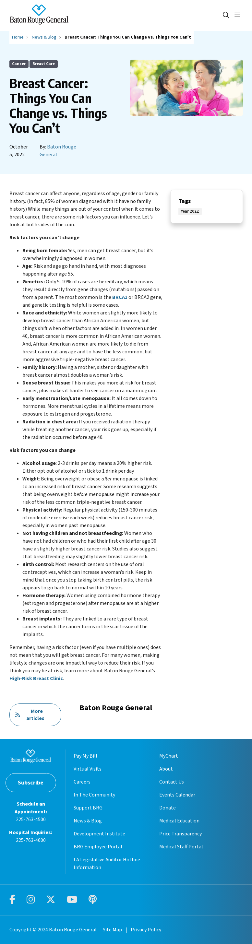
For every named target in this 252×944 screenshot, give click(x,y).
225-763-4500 (31, 819)
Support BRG (88, 807)
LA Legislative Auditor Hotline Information (107, 863)
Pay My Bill (85, 756)
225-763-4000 (31, 840)
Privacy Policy (146, 929)
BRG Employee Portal (98, 846)
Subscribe (30, 783)
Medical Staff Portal (181, 846)
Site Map (112, 929)
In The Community (94, 794)
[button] (238, 15)
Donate (167, 807)
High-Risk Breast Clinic (36, 678)
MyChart (168, 756)
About (166, 769)
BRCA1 (119, 297)
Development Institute (99, 833)
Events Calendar (177, 794)
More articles (29, 715)
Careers (82, 781)
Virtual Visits (88, 769)
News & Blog (88, 820)
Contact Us (171, 781)
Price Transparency (180, 833)
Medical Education (179, 820)
